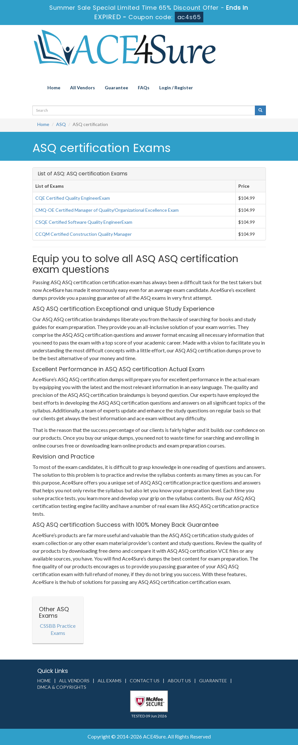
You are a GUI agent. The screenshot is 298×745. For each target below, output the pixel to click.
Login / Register (176, 87)
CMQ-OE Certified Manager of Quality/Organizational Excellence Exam (107, 210)
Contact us (145, 680)
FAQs (143, 87)
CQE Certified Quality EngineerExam (72, 198)
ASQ (61, 124)
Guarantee (116, 87)
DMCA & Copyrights (61, 687)
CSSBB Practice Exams (58, 629)
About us (179, 680)
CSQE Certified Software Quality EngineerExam (83, 222)
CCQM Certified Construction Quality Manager (83, 234)
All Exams (110, 680)
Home (53, 87)
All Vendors (82, 87)
